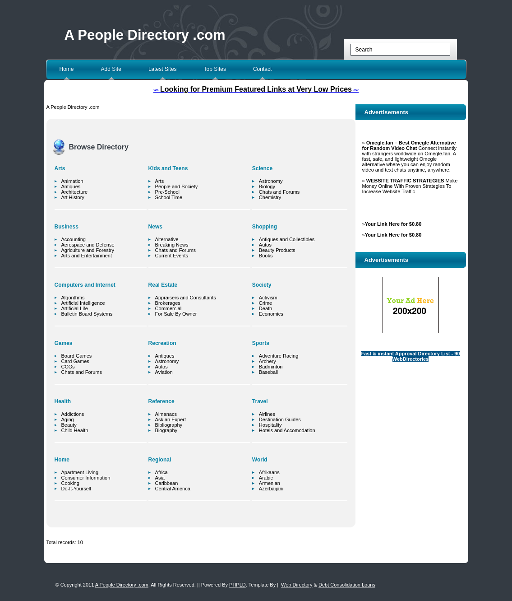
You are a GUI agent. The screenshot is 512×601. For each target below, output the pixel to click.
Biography (166, 430)
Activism (268, 297)
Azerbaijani (271, 488)
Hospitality (270, 425)
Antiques (71, 186)
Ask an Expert (170, 419)
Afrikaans (269, 472)
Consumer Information (86, 477)
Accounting (73, 239)
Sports (260, 343)
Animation (72, 181)
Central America (172, 488)
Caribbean (166, 483)
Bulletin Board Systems (87, 314)
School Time (169, 197)
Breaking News (172, 244)
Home (67, 69)
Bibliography (169, 425)
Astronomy (167, 361)
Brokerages (167, 303)
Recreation (162, 343)
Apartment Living (80, 472)
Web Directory (296, 584)
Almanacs (166, 414)
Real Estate (163, 285)
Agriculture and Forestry (87, 250)
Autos (161, 366)
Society (262, 285)
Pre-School (167, 192)
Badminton (271, 366)
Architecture (74, 192)
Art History (72, 197)
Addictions (72, 414)
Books (266, 255)
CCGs (68, 366)
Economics (271, 314)
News (155, 227)
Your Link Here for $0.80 (393, 224)
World (260, 460)
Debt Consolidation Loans (346, 584)
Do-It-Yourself (76, 488)
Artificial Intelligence (83, 303)
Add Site (111, 69)
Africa (161, 472)
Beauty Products (277, 250)
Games (64, 343)
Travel (260, 401)
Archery (267, 361)
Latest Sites (162, 69)
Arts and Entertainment (86, 255)
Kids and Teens (168, 168)
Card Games (75, 361)
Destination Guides (280, 419)
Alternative (167, 239)
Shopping (264, 227)
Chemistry (270, 197)
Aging (67, 419)
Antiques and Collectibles (287, 239)
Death (265, 308)
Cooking (70, 483)
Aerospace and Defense (88, 244)
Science (262, 168)
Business (66, 227)
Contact (262, 69)
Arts (60, 168)
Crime (265, 303)
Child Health (74, 430)
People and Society (176, 186)
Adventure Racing (278, 356)
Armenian (269, 483)
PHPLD (237, 584)
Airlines (267, 414)
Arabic (266, 477)
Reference (161, 401)
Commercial (168, 308)
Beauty (69, 425)
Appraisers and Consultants (185, 297)
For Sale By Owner (176, 314)
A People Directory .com (145, 35)
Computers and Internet (85, 285)
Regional (159, 460)
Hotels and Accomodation (287, 430)
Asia (160, 477)
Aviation (164, 372)
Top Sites (215, 69)
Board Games (76, 356)
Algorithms (73, 297)
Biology (267, 186)
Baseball (268, 372)
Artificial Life (74, 308)
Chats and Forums (81, 372)
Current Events (171, 255)
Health (63, 401)
